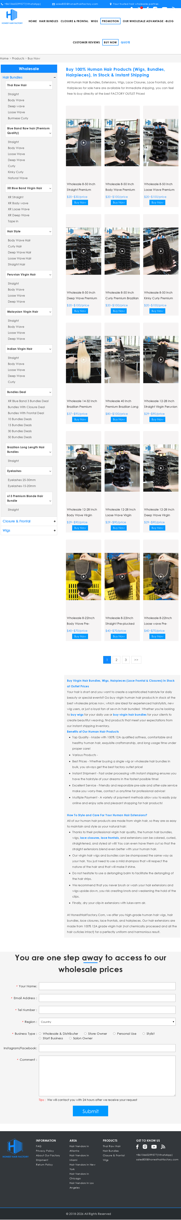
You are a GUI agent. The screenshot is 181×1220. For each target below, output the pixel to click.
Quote (125, 42)
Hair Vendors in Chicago (79, 1176)
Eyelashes (14, 470)
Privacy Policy (45, 1151)
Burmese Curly (18, 118)
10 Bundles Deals (20, 419)
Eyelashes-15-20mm (22, 486)
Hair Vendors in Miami (79, 1158)
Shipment (42, 1160)
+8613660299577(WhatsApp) (21, 3)
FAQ (38, 1146)
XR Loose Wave (19, 209)
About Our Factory (48, 1155)
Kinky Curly (16, 172)
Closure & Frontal (75, 21)
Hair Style (14, 231)
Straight (13, 94)
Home (33, 21)
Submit (91, 1111)
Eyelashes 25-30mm (22, 480)
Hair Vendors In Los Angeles (82, 1186)
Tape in (13, 221)
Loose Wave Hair (20, 258)
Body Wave (16, 100)
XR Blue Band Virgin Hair (24, 188)
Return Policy (44, 1165)
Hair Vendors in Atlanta (79, 1149)
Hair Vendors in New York (83, 1167)
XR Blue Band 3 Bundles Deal (28, 401)
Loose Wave (16, 112)
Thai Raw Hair (17, 85)
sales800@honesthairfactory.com (75, 3)
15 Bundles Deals (20, 425)
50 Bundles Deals (20, 437)
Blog (170, 21)
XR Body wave (18, 203)
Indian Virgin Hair (19, 348)
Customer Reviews (86, 42)
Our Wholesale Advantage (143, 21)
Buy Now (110, 42)
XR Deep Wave (18, 215)
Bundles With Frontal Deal (26, 413)
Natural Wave (18, 178)
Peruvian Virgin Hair (21, 274)
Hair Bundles (48, 21)
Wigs (94, 21)
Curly (12, 166)
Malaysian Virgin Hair (22, 311)
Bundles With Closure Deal (26, 407)
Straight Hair (16, 264)
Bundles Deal (16, 392)
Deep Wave (16, 160)
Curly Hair (15, 246)
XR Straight (15, 197)
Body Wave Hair (19, 240)
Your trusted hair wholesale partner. (134, 3)
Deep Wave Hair (19, 252)
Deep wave (16, 106)
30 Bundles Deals (20, 431)
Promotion (110, 21)
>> (137, 660)
